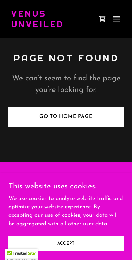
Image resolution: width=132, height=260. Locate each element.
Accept (66, 243)
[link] (48, 26)
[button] (116, 19)
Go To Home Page (66, 116)
